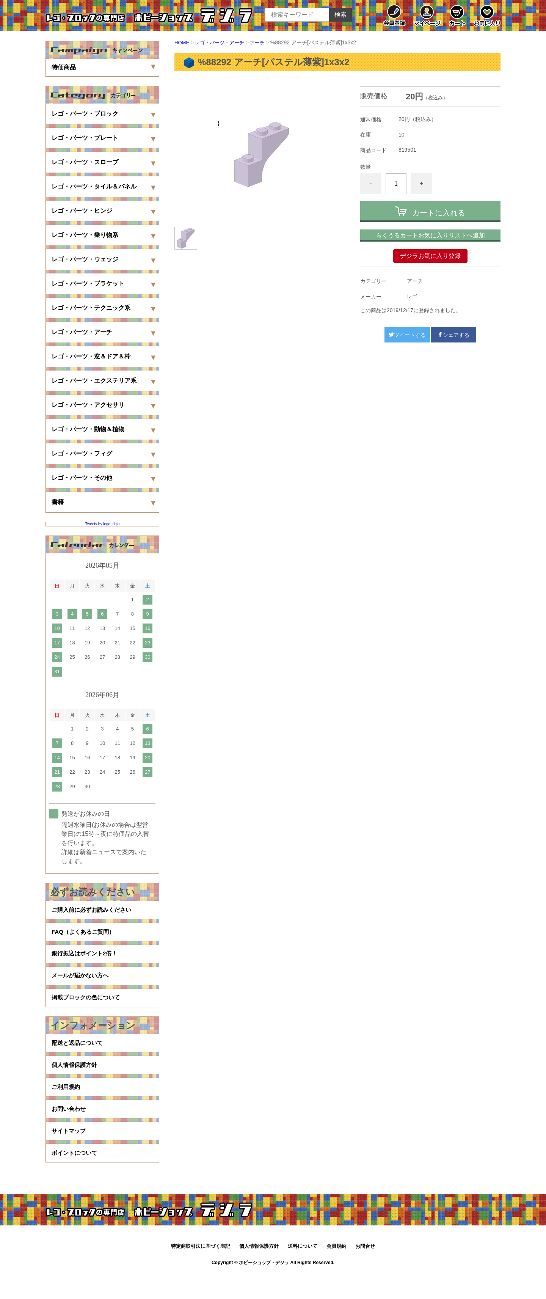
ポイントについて (76, 1177)
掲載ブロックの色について (88, 1008)
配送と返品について (79, 1055)
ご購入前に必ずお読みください (94, 911)
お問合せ (365, 1271)
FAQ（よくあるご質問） (85, 935)
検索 (340, 14)
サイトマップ (70, 1153)
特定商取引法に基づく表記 (200, 1271)
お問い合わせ (70, 1128)
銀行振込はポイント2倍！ (87, 959)
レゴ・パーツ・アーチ (222, 42)
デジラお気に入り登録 (430, 256)
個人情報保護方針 (76, 1080)
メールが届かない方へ (82, 983)
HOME (182, 42)
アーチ (263, 42)
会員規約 (336, 1271)
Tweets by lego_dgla (102, 524)
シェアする (453, 335)
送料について (302, 1271)
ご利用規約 (67, 1104)
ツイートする (407, 335)
